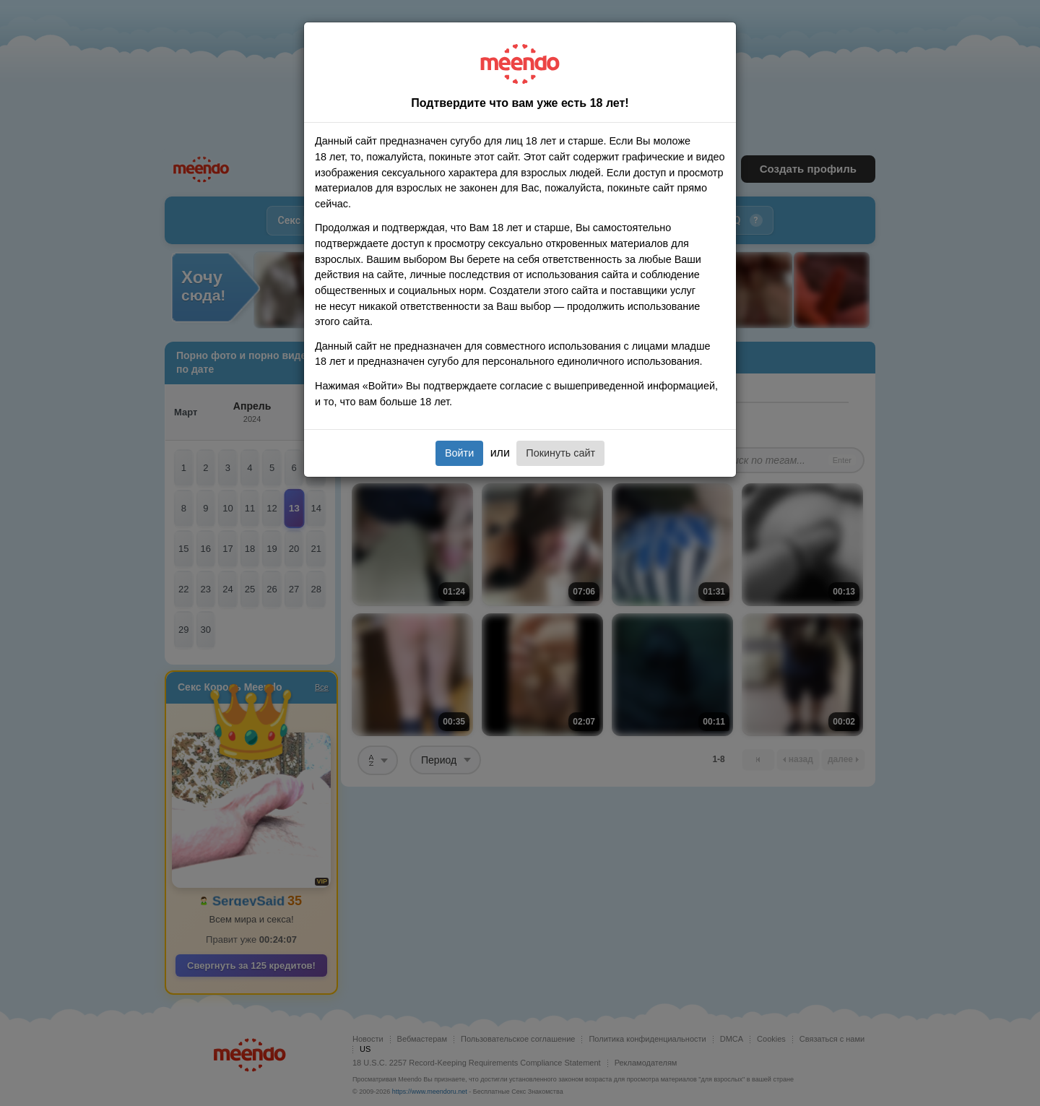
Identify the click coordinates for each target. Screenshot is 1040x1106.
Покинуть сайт (560, 453)
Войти (459, 453)
